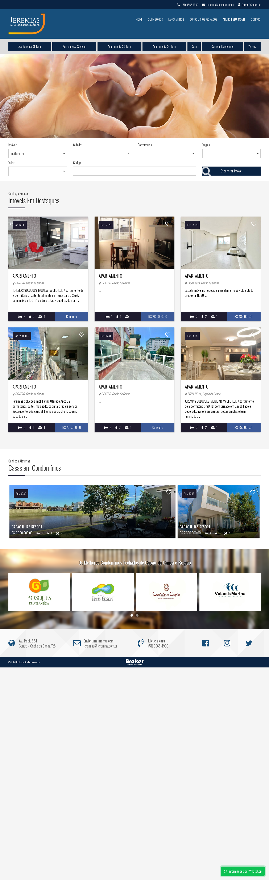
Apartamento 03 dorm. (119, 46)
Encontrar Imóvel (222, 171)
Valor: (11, 162)
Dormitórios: (145, 145)
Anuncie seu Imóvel (234, 19)
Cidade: (77, 145)
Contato (256, 19)
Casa (194, 46)
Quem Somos (155, 19)
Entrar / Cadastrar (249, 4)
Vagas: (206, 145)
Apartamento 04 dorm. (164, 46)
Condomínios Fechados (203, 19)
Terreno (252, 46)
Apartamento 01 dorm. (29, 46)
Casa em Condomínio (222, 46)
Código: (77, 162)
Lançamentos (176, 19)
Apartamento (40, 271)
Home (139, 19)
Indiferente (17, 153)
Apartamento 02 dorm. (74, 46)
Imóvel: (12, 145)
